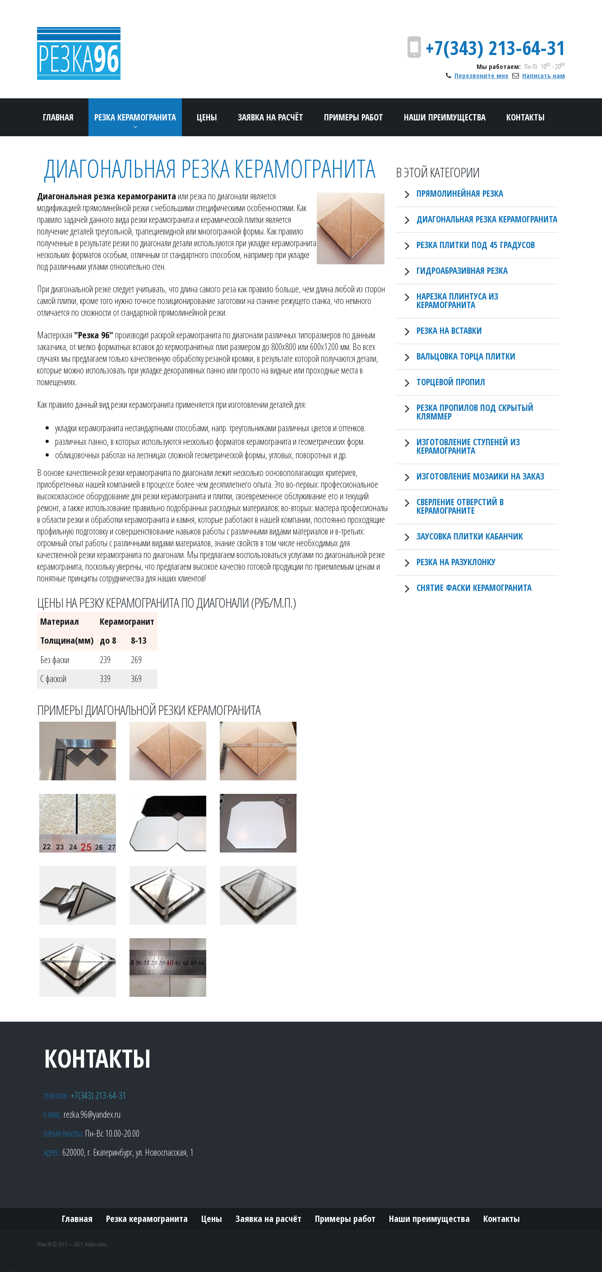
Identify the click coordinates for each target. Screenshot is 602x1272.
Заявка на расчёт (270, 117)
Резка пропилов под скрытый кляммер (475, 412)
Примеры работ (353, 117)
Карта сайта (96, 1244)
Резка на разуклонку (456, 562)
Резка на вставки (449, 330)
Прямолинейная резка (460, 193)
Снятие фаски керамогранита (474, 588)
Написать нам (543, 75)
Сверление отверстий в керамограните (460, 506)
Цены (207, 117)
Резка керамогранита (135, 117)
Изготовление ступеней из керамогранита (468, 446)
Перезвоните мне (481, 75)
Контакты (525, 117)
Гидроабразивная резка (462, 271)
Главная (58, 117)
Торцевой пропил (451, 382)
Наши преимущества (445, 117)
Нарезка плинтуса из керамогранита (457, 300)
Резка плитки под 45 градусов (476, 245)
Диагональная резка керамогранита (487, 219)
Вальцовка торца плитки (466, 356)
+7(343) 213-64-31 (495, 47)
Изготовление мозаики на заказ (480, 476)
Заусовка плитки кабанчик (470, 536)
